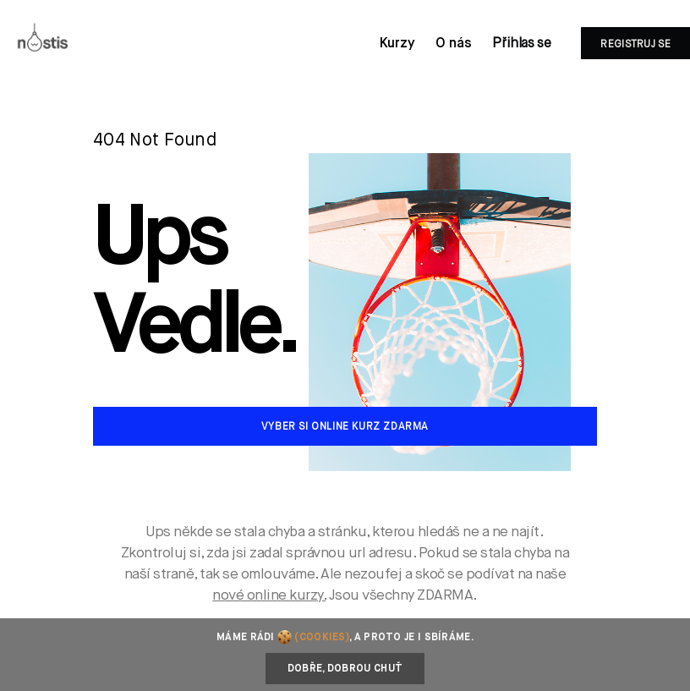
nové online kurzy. (269, 596)
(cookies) (321, 638)
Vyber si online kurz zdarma (345, 427)
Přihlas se (521, 44)
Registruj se (635, 45)
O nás (453, 44)
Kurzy (397, 44)
